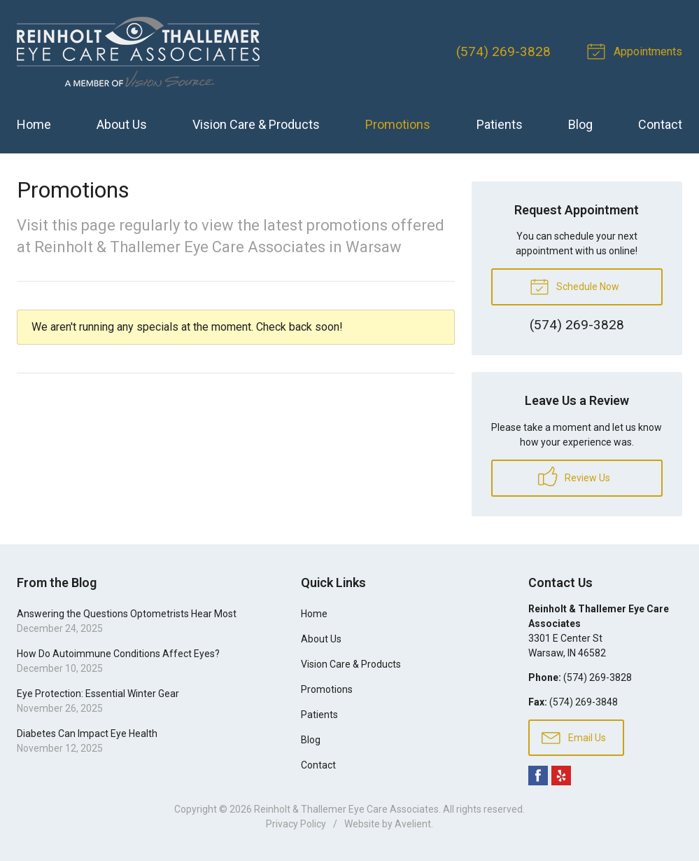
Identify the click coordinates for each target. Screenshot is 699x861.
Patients (499, 124)
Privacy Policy (296, 823)
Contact (660, 124)
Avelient (413, 823)
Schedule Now (574, 286)
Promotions (397, 124)
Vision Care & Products (256, 124)
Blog (580, 124)
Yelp (561, 775)
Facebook (538, 775)
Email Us (574, 737)
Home (34, 124)
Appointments (636, 50)
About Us (122, 124)
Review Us (574, 476)
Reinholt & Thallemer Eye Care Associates (346, 809)
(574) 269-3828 (503, 51)
